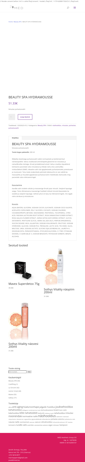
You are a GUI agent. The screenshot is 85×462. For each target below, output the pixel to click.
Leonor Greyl (13, 378)
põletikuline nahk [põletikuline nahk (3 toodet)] (70, 406)
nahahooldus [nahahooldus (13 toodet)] (59, 400)
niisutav (65, 112)
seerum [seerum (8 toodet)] (38, 409)
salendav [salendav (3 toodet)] (32, 409)
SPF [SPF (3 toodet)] (66, 409)
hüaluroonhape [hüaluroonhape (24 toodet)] (31, 393)
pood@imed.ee (14, 447)
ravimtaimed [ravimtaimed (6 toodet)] (24, 409)
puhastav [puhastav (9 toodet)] (54, 406)
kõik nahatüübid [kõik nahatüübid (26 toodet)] (28, 399)
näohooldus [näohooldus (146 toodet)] (47, 402)
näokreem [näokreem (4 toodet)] (59, 403)
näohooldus (56, 112)
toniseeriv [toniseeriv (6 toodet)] (12, 412)
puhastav (72, 112)
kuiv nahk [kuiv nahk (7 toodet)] (63, 397)
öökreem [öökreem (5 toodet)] (56, 412)
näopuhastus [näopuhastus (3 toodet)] (12, 406)
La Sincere (12, 374)
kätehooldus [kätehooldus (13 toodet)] (14, 400)
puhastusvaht (14, 115)
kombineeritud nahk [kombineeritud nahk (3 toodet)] (35, 397)
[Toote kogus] (12, 104)
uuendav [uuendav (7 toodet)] (30, 412)
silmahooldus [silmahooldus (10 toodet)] (46, 409)
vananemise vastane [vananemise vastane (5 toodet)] (41, 412)
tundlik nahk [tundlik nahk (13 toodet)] (21, 411)
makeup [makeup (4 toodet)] (47, 400)
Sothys (11, 385)
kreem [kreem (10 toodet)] (56, 397)
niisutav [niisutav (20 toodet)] (69, 399)
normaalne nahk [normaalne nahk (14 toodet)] (30, 403)
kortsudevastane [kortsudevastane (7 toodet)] (47, 397)
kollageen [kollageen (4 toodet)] (25, 397)
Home (11, 22)
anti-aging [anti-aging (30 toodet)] (17, 393)
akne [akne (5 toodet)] (10, 394)
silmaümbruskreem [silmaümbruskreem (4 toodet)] (59, 409)
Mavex (11, 381)
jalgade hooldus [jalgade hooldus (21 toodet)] (47, 393)
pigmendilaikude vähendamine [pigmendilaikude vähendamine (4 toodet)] (40, 406)
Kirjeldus (15, 125)
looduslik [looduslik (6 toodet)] (41, 400)
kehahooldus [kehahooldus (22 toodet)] (15, 396)
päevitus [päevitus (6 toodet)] (61, 406)
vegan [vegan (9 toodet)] (50, 412)
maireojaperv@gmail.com (18, 444)
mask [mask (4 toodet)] (51, 400)
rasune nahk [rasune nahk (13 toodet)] (14, 408)
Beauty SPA (17, 22)
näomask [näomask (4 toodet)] (66, 403)
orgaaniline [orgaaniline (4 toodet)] (27, 406)
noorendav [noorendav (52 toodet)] (15, 403)
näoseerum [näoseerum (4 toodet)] (20, 406)
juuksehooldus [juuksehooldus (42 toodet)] (64, 393)
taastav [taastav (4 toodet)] (70, 409)
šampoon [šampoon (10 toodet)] (64, 412)
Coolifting (12, 371)
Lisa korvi (25, 103)
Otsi (29, 359)
